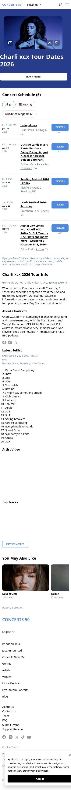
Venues (6, 677)
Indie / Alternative (36, 282)
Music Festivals (11, 683)
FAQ (4, 720)
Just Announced (12, 650)
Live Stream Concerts (15, 690)
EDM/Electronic (57, 282)
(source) (34, 355)
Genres (6, 663)
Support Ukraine (12, 729)
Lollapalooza (28, 125)
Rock (14, 282)
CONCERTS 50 (12, 4)
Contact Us (9, 711)
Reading (25, 191)
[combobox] (34, 5)
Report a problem (13, 607)
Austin (40, 249)
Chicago (41, 130)
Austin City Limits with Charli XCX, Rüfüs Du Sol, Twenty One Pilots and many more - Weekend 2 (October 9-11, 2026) (34, 235)
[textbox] (9, 632)
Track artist (33, 76)
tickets (60, 127)
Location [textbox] (32, 5)
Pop (21, 282)
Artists (6, 670)
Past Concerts (15, 544)
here (45, 770)
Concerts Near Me (13, 657)
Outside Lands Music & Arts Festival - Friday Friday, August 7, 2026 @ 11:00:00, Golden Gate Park (34, 152)
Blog (5, 696)
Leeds (44, 211)
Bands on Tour (11, 644)
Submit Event (10, 725)
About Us (8, 707)
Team (5, 716)
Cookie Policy (10, 747)
